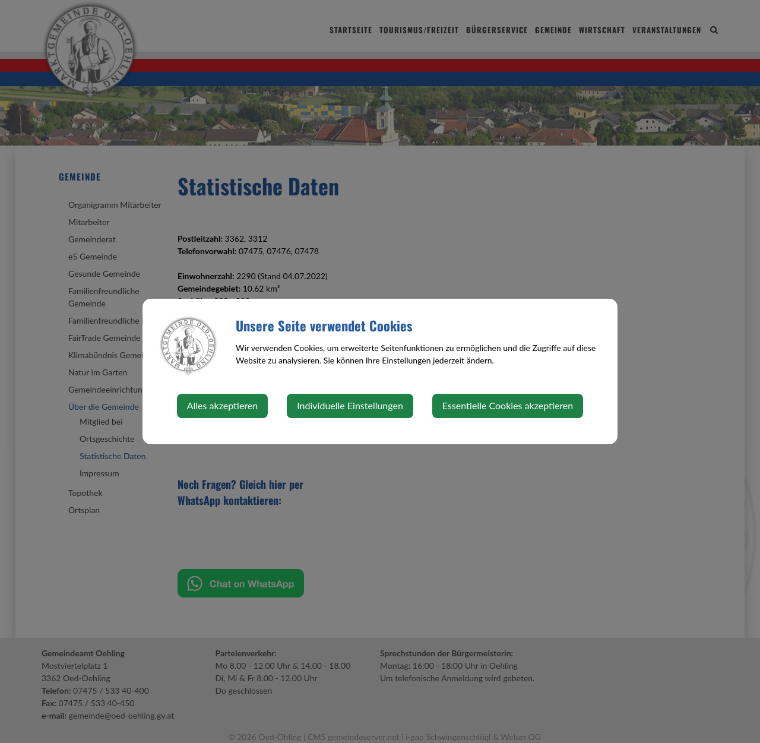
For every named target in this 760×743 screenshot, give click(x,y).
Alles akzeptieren (222, 405)
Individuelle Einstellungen (350, 405)
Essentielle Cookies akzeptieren (507, 405)
